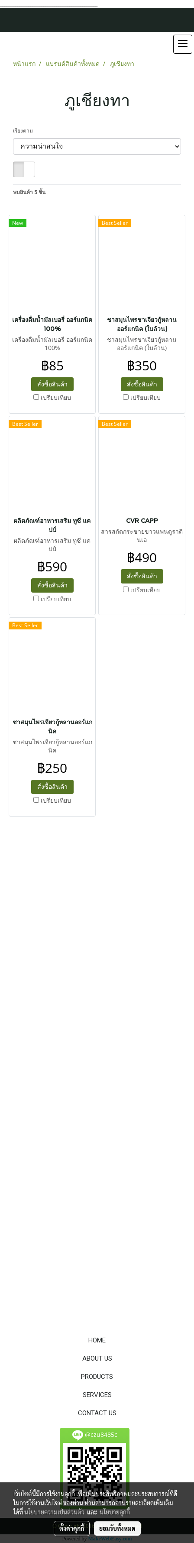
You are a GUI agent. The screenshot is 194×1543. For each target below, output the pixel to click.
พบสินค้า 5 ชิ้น (29, 192)
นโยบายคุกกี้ (115, 1512)
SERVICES (97, 1395)
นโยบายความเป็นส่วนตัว (54, 1512)
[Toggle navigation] (182, 44)
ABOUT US (97, 1358)
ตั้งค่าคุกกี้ (71, 1528)
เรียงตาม (25, 130)
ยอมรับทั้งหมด (117, 1528)
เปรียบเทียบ (56, 397)
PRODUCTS (97, 1377)
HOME (97, 1340)
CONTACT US (97, 1413)
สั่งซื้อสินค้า (52, 384)
